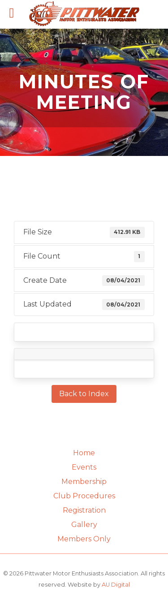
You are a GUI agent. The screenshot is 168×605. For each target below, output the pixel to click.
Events (84, 467)
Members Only (84, 539)
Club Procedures (84, 496)
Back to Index (84, 393)
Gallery (84, 524)
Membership (84, 481)
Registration (84, 510)
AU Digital (116, 584)
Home (84, 453)
